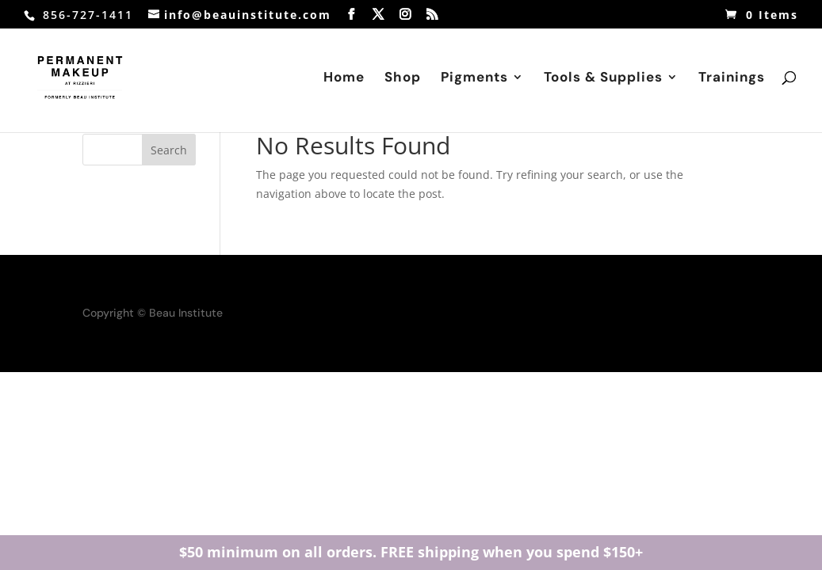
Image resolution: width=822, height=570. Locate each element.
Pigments (474, 81)
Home (344, 81)
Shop (402, 81)
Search (169, 150)
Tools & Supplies (603, 81)
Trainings (731, 81)
